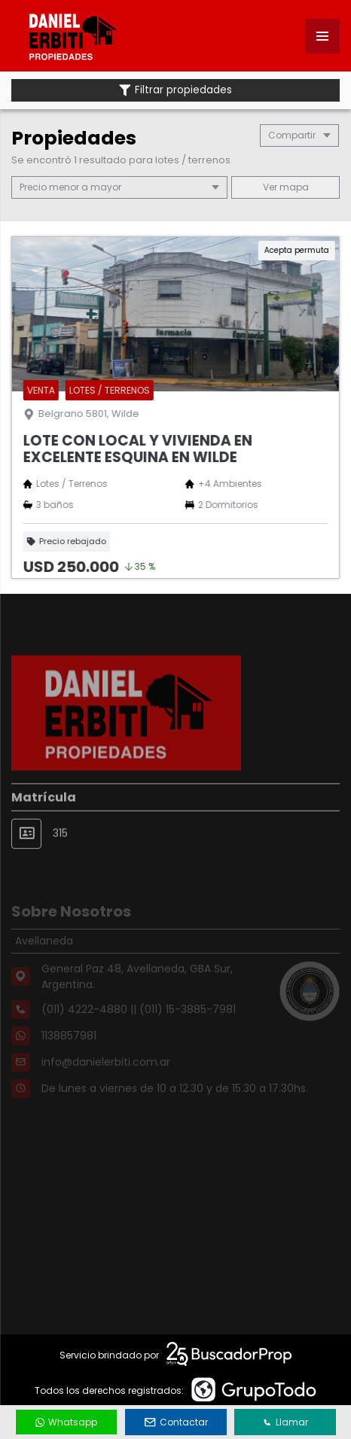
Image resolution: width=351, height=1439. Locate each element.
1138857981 (68, 1049)
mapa (286, 187)
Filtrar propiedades (175, 90)
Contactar (176, 1422)
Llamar (285, 1422)
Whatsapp (66, 1422)
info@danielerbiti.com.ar (105, 1075)
